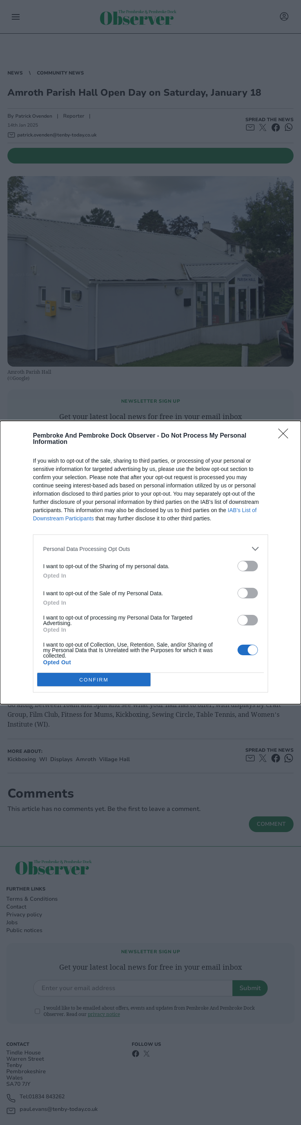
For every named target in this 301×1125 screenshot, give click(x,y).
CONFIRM (94, 679)
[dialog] (150, 562)
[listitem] (150, 549)
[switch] (248, 566)
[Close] (285, 436)
